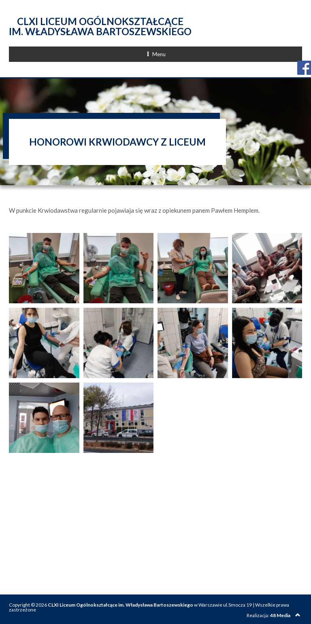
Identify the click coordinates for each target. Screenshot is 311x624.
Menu (186, 54)
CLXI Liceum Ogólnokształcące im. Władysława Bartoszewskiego (100, 26)
